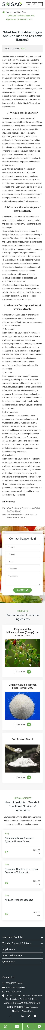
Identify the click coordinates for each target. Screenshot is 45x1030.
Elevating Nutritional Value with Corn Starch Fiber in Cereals (22, 516)
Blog (24, 12)
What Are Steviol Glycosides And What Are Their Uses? (23, 509)
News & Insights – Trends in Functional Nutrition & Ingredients (22, 806)
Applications (22, 950)
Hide (23, 49)
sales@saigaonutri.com (14, 987)
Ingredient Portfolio (22, 937)
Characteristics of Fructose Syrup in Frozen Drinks (19, 840)
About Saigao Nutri (22, 956)
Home (8, 12)
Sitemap (15, 1011)
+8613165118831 (11, 991)
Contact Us (8, 977)
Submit (22, 590)
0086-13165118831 (12, 983)
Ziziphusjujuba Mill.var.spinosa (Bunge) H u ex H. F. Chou (22, 632)
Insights (16, 12)
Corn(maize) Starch (22, 739)
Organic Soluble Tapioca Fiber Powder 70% (22, 686)
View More (23, 672)
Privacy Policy (27, 1011)
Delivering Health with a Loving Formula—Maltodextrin (21, 871)
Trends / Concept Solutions (22, 943)
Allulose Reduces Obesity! (19, 900)
